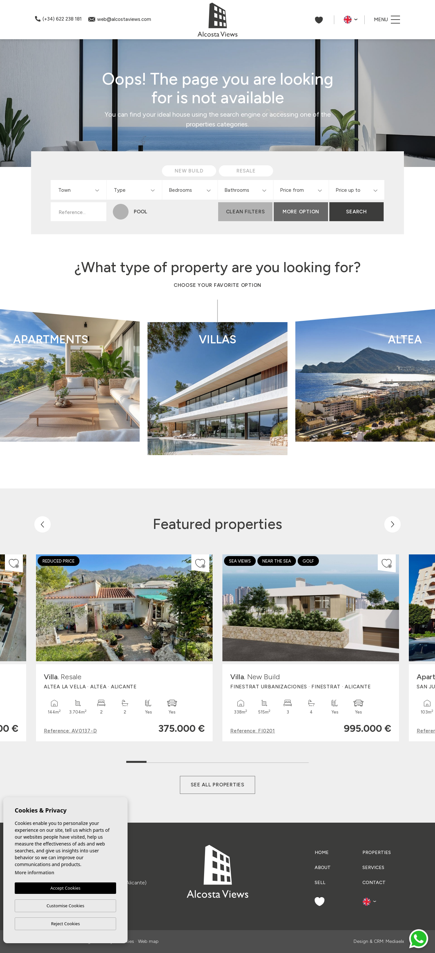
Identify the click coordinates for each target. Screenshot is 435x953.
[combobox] (78, 190)
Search (356, 212)
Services (373, 867)
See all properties (217, 785)
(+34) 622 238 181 (58, 19)
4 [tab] (197, 760)
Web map (148, 941)
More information (34, 873)
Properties (376, 852)
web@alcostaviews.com (119, 19)
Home (322, 852)
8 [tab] (278, 760)
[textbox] (80, 190)
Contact (374, 882)
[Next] (392, 524)
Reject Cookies (65, 924)
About (323, 867)
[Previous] (42, 524)
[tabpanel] (124, 647)
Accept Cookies (65, 888)
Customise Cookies (65, 906)
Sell (320, 882)
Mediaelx (395, 941)
